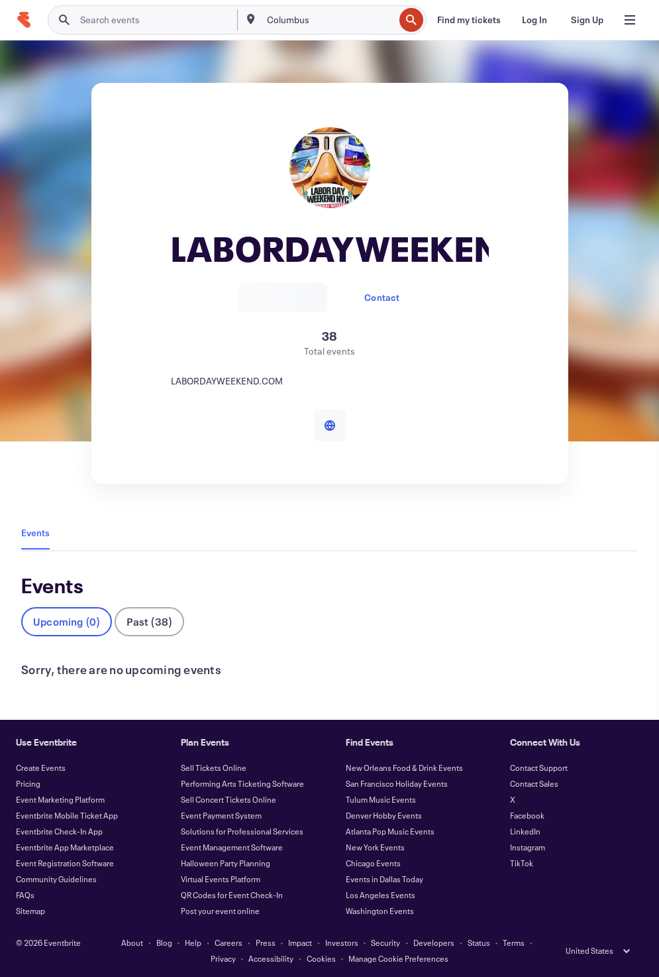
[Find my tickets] (469, 20)
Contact (381, 297)
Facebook (527, 815)
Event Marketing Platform (60, 799)
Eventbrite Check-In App (59, 831)
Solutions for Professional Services (242, 831)
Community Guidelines (56, 879)
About (132, 942)
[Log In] (534, 20)
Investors (341, 942)
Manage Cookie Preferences (398, 958)
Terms (514, 942)
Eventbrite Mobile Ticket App (67, 815)
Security (385, 942)
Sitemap (30, 910)
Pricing (28, 783)
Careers (228, 942)
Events (35, 532)
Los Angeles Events (380, 895)
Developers (433, 942)
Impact (300, 942)
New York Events (375, 847)
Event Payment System (221, 815)
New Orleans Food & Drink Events (404, 767)
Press (266, 942)
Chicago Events (373, 863)
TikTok (521, 863)
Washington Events (380, 910)
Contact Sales (534, 783)
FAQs (25, 895)
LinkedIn (525, 831)
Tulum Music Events (381, 799)
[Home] (24, 20)
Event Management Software (232, 847)
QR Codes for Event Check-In (232, 895)
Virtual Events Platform (220, 879)
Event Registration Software (65, 863)
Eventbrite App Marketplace (65, 847)
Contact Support (539, 767)
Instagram (527, 847)
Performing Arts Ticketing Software (242, 783)
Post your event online (220, 910)
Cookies (321, 958)
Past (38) (149, 621)
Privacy (223, 958)
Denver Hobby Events (384, 815)
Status (479, 942)
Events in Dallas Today (384, 879)
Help (193, 942)
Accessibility (270, 958)
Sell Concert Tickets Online (228, 799)
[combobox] (329, 20)
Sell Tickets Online (213, 767)
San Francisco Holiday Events (397, 783)
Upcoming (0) (66, 621)
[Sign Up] (587, 20)
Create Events (41, 767)
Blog (164, 942)
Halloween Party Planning (225, 863)
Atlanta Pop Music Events (390, 831)
